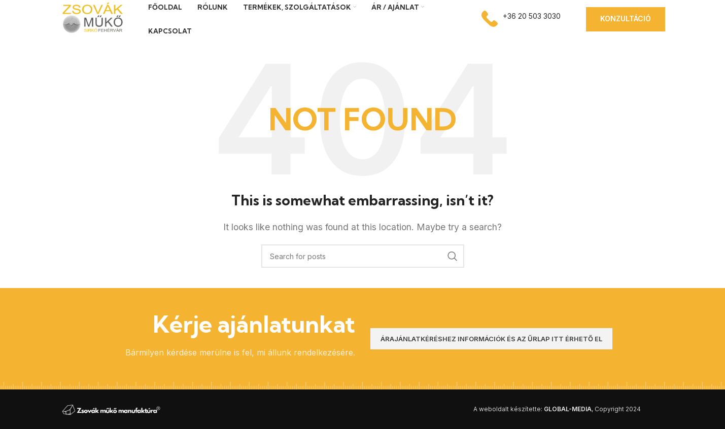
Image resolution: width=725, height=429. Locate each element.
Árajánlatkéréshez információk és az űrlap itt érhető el (491, 339)
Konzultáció (625, 18)
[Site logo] (91, 18)
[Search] (362, 256)
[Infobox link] (521, 19)
